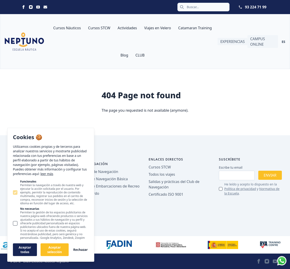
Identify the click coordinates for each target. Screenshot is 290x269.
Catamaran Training (195, 27)
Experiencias (232, 41)
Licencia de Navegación (98, 171)
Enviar (270, 175)
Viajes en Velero (157, 27)
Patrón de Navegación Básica (103, 178)
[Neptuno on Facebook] (23, 7)
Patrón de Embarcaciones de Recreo (109, 186)
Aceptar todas (25, 249)
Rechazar (80, 249)
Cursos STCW (99, 27)
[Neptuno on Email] (45, 7)
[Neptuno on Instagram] (31, 7)
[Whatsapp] (281, 260)
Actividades (127, 27)
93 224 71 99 (255, 7)
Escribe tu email (230, 167)
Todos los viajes (162, 174)
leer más (46, 174)
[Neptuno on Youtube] (38, 7)
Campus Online (257, 41)
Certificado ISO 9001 (166, 194)
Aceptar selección (54, 249)
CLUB (140, 55)
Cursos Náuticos (67, 27)
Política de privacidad (240, 189)
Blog (124, 55)
